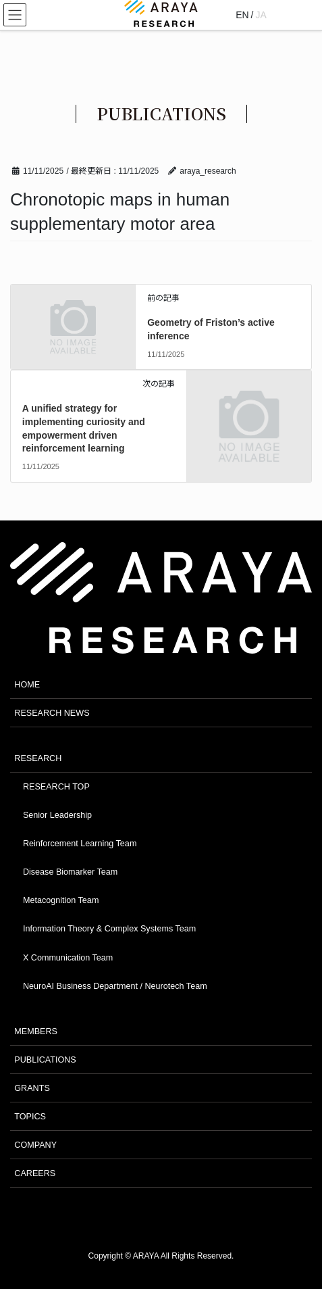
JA (261, 14)
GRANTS (31, 1088)
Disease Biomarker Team (70, 872)
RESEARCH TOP (56, 787)
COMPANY (35, 1145)
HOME (27, 684)
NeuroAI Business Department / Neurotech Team (115, 986)
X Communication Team (68, 958)
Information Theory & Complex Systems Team (109, 928)
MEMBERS (35, 1031)
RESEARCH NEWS (51, 713)
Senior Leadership (57, 815)
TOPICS (30, 1116)
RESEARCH (37, 758)
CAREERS (34, 1173)
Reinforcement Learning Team (79, 843)
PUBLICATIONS (45, 1060)
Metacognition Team (61, 900)
